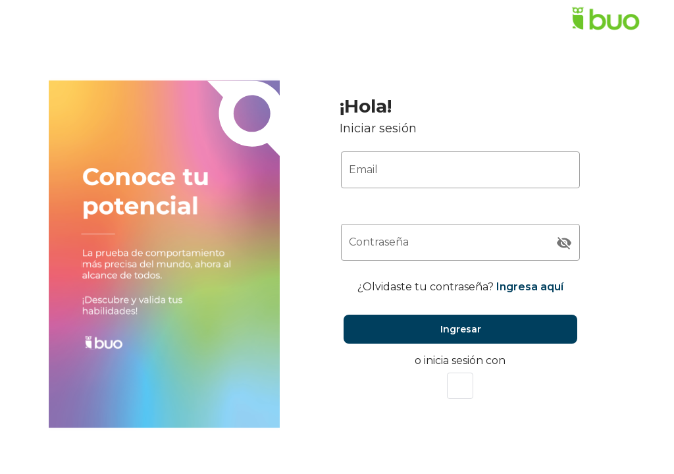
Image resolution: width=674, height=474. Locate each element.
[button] (460, 386)
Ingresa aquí (529, 286)
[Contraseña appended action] (564, 243)
